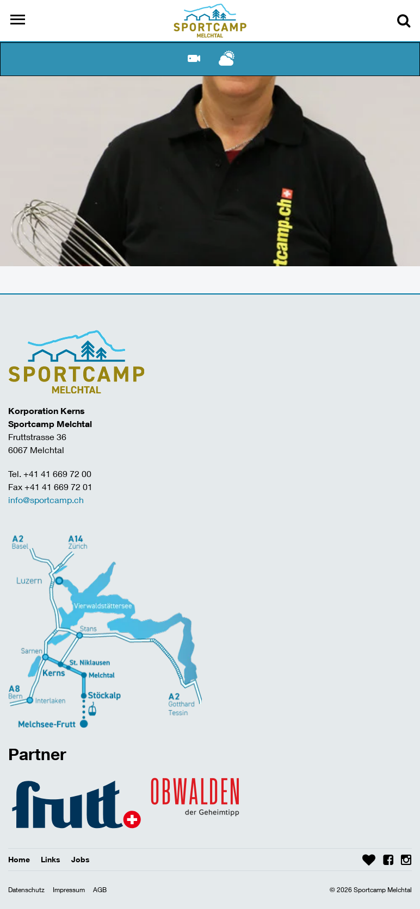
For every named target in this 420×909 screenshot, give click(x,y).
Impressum (69, 890)
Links (50, 859)
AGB (100, 890)
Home (19, 859)
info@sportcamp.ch (46, 499)
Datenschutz (26, 890)
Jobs (80, 859)
